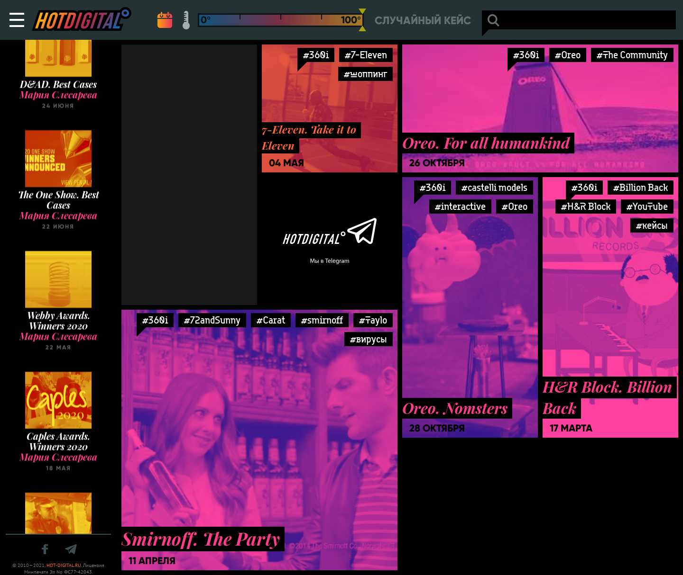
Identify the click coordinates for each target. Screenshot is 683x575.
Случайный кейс (423, 20)
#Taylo (373, 320)
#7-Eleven (366, 54)
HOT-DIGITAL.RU (63, 565)
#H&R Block (585, 206)
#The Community (632, 54)
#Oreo (568, 54)
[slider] (362, 20)
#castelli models (494, 187)
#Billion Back (640, 187)
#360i (316, 54)
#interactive (460, 206)
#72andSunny (212, 320)
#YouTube (647, 206)
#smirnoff (322, 320)
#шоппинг (365, 73)
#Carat (271, 320)
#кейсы (652, 225)
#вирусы (368, 338)
